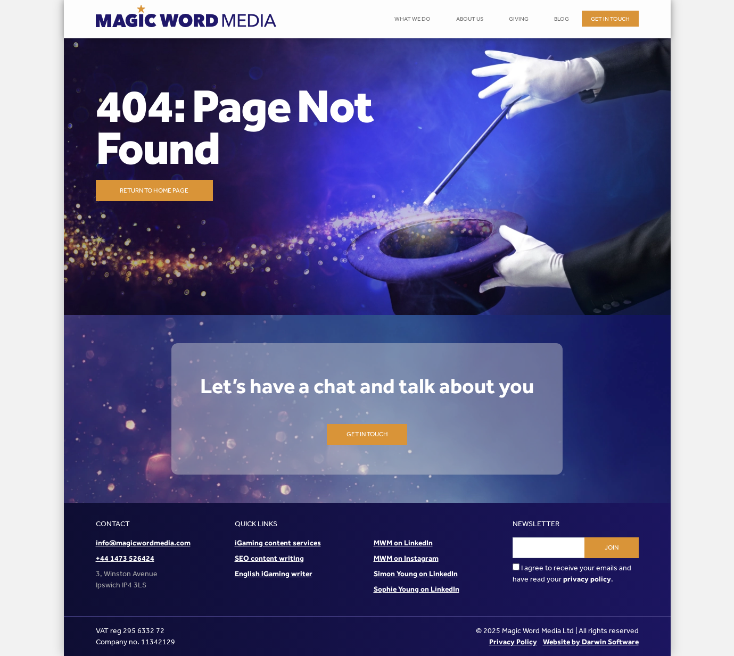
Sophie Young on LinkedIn (416, 589)
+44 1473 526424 (125, 558)
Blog (561, 18)
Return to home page (154, 190)
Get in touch (610, 18)
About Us (469, 18)
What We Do (412, 18)
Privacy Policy (513, 641)
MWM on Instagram (406, 558)
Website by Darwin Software (591, 641)
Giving (519, 18)
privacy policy (587, 579)
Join (611, 547)
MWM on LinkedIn (403, 542)
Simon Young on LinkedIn (416, 573)
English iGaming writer (273, 573)
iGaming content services (278, 542)
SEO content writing (269, 558)
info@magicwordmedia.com (143, 542)
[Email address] (549, 547)
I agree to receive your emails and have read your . (572, 573)
